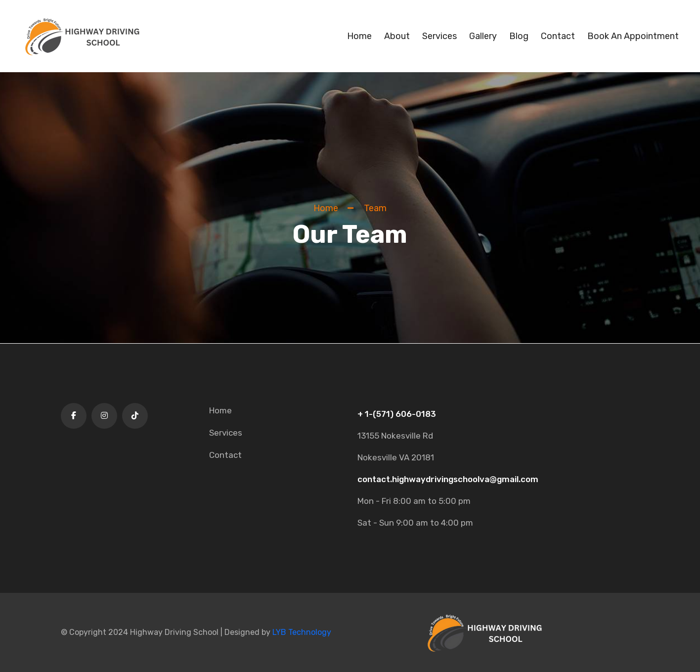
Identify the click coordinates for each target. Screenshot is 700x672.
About (397, 36)
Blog (518, 36)
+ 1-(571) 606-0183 (396, 414)
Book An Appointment (633, 36)
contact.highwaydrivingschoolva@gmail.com (447, 479)
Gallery (483, 36)
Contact (558, 36)
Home (359, 36)
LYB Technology (301, 632)
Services (439, 36)
